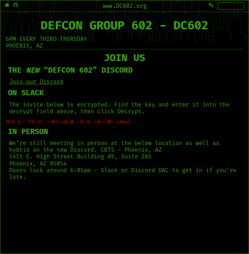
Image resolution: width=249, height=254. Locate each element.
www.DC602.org (124, 6)
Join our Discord (36, 81)
